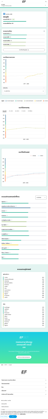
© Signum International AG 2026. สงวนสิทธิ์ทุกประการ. (12, 390)
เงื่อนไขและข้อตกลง (5, 381)
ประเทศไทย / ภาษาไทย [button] (6, 374)
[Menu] (45, 5)
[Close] (46, 411)
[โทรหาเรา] (45, 1)
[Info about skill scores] (44, 31)
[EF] (24, 2)
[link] (6, 5)
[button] (2, 1)
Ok (12, 416)
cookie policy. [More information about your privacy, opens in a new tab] (23, 414)
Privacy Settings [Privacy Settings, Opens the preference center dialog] (4, 416)
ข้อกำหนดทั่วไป (4, 378)
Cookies (3, 383)
